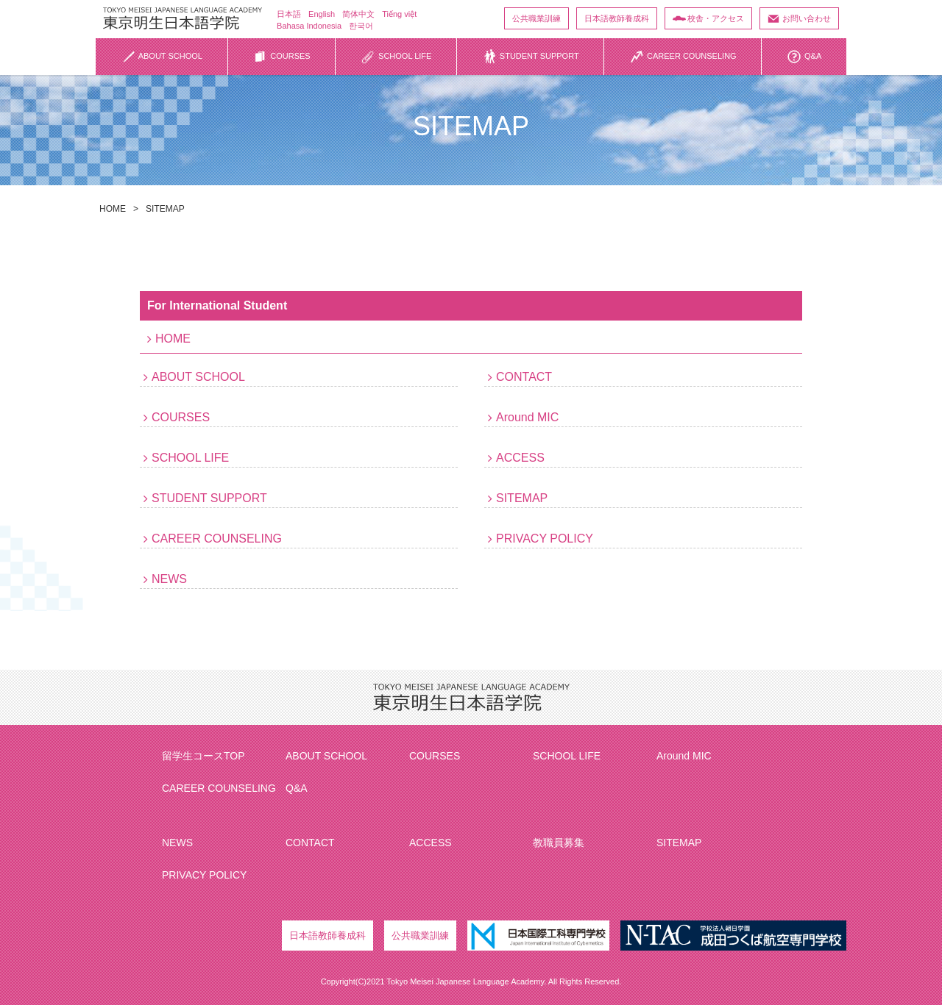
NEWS (169, 579)
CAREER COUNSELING (217, 538)
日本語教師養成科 (616, 18)
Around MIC (527, 417)
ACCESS (520, 457)
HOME (112, 209)
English (321, 14)
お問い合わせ (806, 18)
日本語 (289, 14)
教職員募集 (558, 842)
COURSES (181, 417)
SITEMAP (522, 498)
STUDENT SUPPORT (209, 498)
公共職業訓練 (536, 18)
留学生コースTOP (203, 756)
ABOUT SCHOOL (198, 377)
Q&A (297, 788)
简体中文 (358, 14)
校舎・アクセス (715, 18)
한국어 (361, 25)
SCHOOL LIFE (190, 457)
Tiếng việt (399, 14)
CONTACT (524, 377)
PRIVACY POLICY (544, 538)
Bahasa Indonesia (309, 25)
